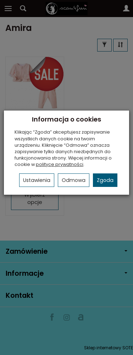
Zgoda (105, 180)
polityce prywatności (59, 164)
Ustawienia (36, 180)
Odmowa (73, 180)
